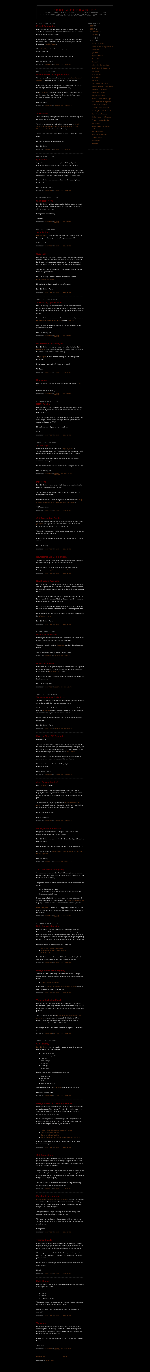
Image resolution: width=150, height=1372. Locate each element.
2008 (92, 29)
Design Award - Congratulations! (52, 75)
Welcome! (41, 1323)
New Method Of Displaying (49, 344)
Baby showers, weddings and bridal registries (51, 1199)
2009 (92, 26)
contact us (70, 320)
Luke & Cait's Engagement (50, 1132)
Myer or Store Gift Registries (50, 736)
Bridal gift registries (42, 908)
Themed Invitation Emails (49, 1000)
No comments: (66, 64)
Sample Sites (43, 232)
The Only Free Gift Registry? (50, 870)
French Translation (45, 26)
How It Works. (71, 752)
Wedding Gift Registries (66, 126)
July (93, 38)
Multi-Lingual (43, 1281)
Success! (41, 254)
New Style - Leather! (46, 634)
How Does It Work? (46, 663)
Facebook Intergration (47, 1196)
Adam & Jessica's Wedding (50, 982)
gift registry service (45, 616)
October (95, 35)
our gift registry (67, 448)
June (94, 41)
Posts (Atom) (50, 1361)
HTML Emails (43, 404)
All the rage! (42, 445)
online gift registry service (75, 900)
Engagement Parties (50, 126)
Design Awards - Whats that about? (54, 1103)
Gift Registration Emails (48, 518)
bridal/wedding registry (54, 320)
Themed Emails (44, 1240)
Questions (41, 159)
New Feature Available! (48, 581)
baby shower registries (61, 932)
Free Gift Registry (75, 9)
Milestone (41, 482)
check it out (60, 645)
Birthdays (49, 129)
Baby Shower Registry (47, 926)
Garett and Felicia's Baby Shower (52, 948)
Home (65, 1356)
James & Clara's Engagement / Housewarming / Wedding (60, 1137)
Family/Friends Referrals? (49, 828)
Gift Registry (44, 785)
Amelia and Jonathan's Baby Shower (53, 950)
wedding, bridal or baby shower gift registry (61, 986)
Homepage (41, 380)
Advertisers (42, 113)
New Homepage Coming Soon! (51, 557)
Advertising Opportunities (49, 302)
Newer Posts (40, 1356)
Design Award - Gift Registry (50, 970)
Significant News (44, 201)
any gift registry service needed (58, 570)
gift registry (43, 49)
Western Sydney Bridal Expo (50, 697)
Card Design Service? (47, 782)
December (96, 32)
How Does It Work (55, 671)
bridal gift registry (68, 851)
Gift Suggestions (44, 1155)
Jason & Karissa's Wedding (50, 1135)
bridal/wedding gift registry (45, 279)
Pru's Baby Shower (47, 953)
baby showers (41, 320)
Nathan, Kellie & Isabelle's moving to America (56, 1130)
